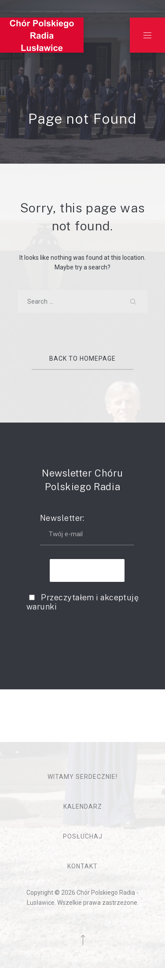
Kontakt (82, 866)
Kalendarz (82, 806)
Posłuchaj (83, 836)
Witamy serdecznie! (82, 776)
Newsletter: (87, 529)
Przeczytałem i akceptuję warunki (82, 602)
